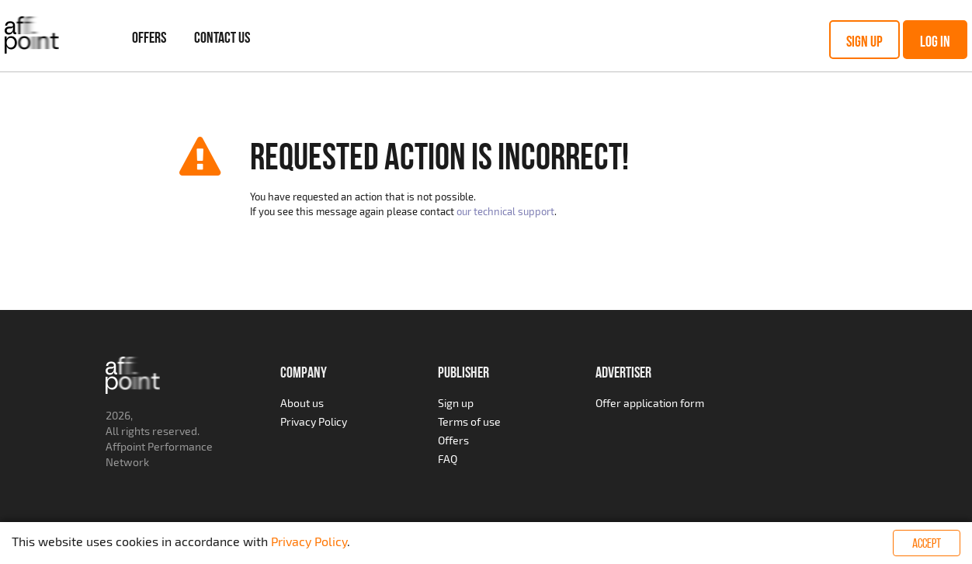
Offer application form (649, 402)
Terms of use (469, 421)
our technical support (505, 211)
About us (302, 402)
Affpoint (125, 446)
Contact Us (222, 37)
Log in (935, 41)
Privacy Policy (313, 421)
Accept (926, 543)
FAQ (447, 458)
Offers (149, 37)
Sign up (864, 41)
